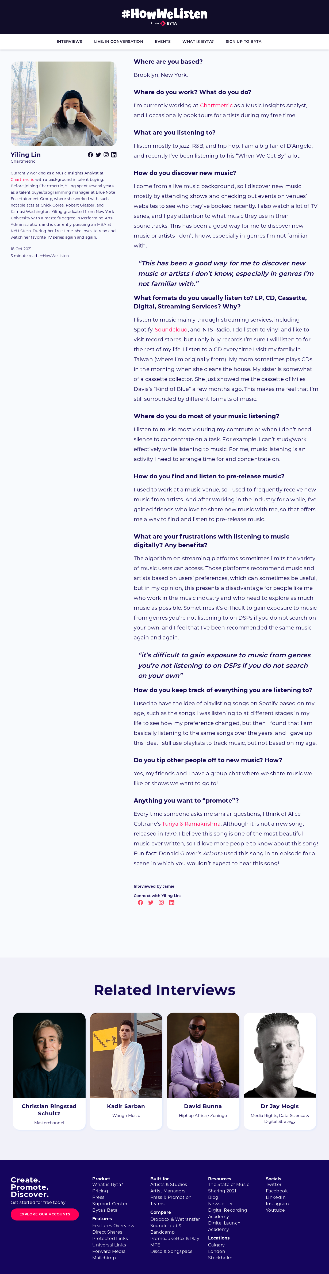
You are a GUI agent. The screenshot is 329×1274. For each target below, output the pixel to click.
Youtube (275, 1210)
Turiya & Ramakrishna (191, 824)
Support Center (110, 1203)
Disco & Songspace (171, 1251)
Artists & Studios (168, 1184)
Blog (213, 1197)
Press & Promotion (171, 1197)
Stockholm (220, 1257)
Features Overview (113, 1225)
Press (98, 1197)
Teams (157, 1203)
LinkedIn (276, 1197)
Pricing (100, 1190)
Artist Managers (168, 1190)
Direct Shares (107, 1232)
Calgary (216, 1245)
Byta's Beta (104, 1210)
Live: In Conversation (118, 42)
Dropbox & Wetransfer (175, 1219)
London (216, 1251)
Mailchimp (104, 1257)
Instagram (277, 1203)
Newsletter (220, 1203)
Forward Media (108, 1251)
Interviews (69, 42)
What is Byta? (198, 42)
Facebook (277, 1190)
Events (163, 42)
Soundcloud (171, 329)
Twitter (274, 1184)
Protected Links (110, 1238)
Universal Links (109, 1245)
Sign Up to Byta (244, 42)
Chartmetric (22, 179)
